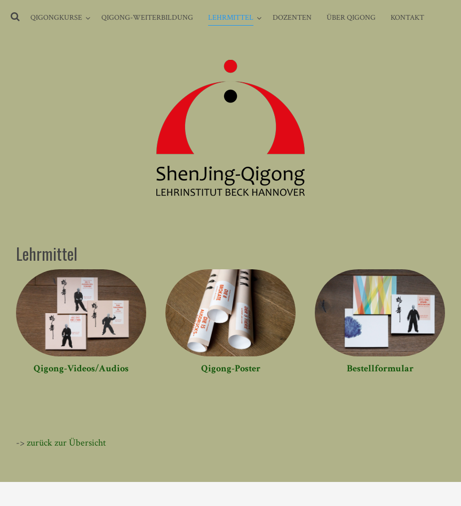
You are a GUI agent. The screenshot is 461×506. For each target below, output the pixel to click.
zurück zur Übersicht (66, 443)
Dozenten (292, 17)
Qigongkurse (56, 17)
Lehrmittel (230, 17)
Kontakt (407, 17)
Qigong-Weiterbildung (147, 17)
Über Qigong (351, 17)
